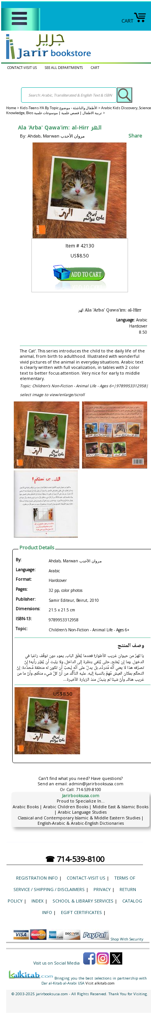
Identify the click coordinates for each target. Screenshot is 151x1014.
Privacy (102, 889)
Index (37, 901)
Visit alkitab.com (100, 983)
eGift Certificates (81, 912)
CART (133, 21)
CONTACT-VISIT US (22, 67)
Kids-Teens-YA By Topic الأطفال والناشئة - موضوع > (60, 107)
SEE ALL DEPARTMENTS (64, 67)
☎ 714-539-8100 (74, 859)
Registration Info (37, 878)
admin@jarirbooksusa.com (96, 783)
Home (11, 107)
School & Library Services (83, 901)
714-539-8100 (88, 789)
